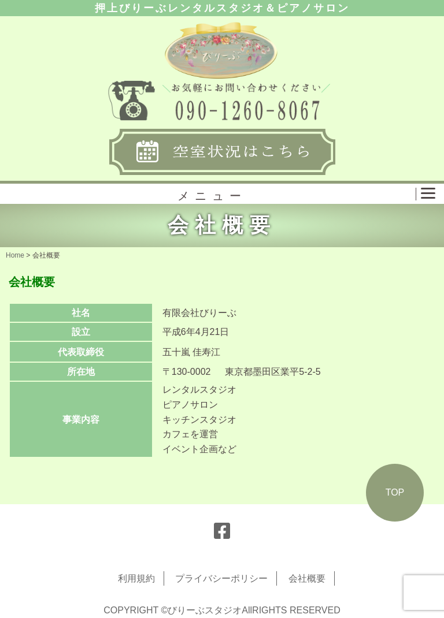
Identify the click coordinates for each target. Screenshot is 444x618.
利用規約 (136, 578)
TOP (395, 492)
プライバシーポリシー (221, 578)
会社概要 (306, 578)
